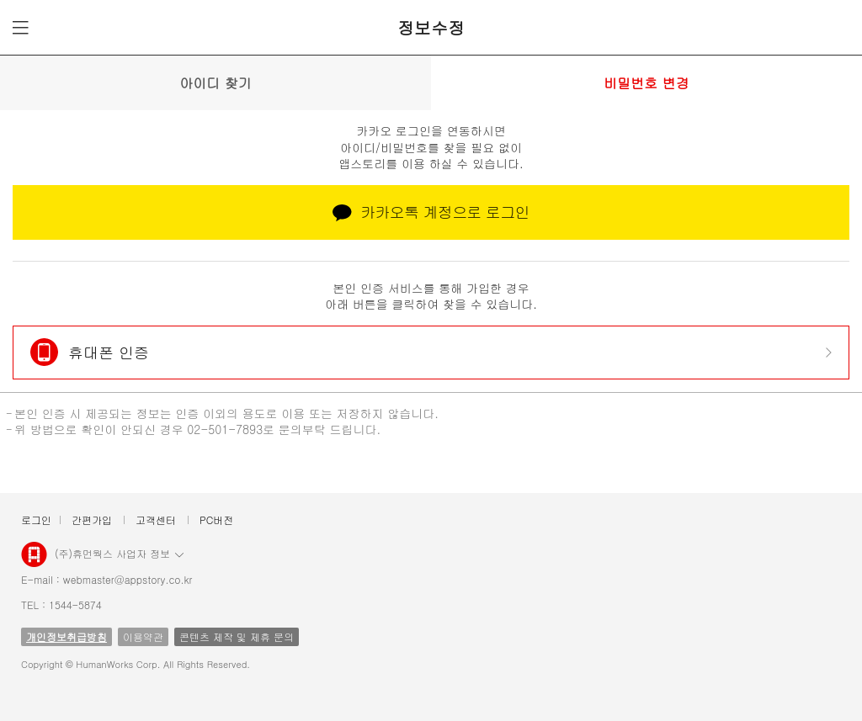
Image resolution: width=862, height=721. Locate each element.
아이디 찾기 (215, 83)
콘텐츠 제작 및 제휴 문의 (236, 636)
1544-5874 (75, 604)
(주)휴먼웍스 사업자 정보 (119, 552)
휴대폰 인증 (108, 352)
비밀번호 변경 (646, 83)
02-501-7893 (225, 429)
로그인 (36, 519)
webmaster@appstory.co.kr (128, 579)
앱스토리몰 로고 (34, 561)
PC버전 (216, 519)
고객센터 (156, 519)
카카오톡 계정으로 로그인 (431, 212)
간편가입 (92, 519)
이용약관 (143, 636)
